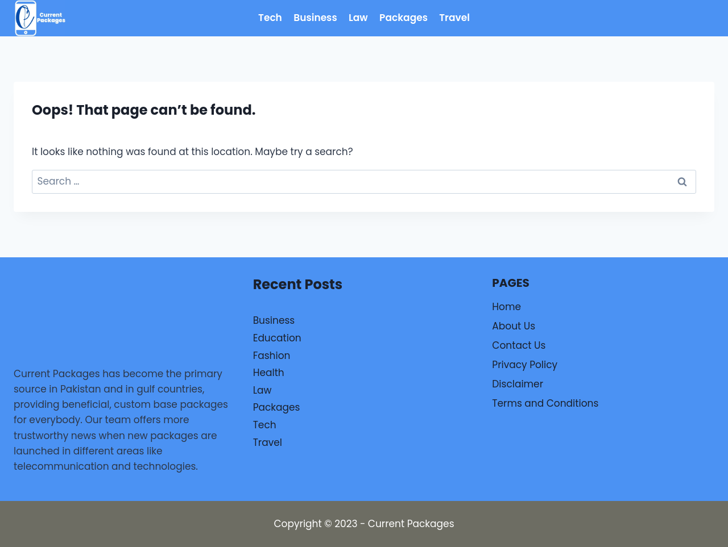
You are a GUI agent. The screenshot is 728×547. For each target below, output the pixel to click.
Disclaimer (517, 384)
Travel (454, 17)
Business (315, 17)
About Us (513, 326)
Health (268, 372)
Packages (403, 17)
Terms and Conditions (545, 403)
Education (277, 338)
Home (506, 307)
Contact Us (518, 345)
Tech (270, 17)
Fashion (272, 355)
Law (358, 17)
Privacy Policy (524, 364)
